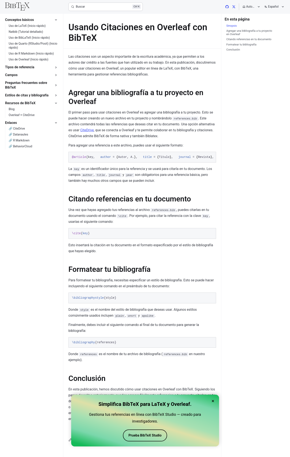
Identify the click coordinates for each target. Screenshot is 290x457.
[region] (142, 157)
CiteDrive (87, 130)
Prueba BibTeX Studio (145, 435)
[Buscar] (105, 7)
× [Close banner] (213, 401)
